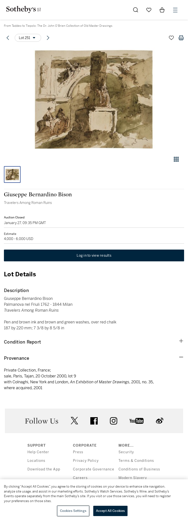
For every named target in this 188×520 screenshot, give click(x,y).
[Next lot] (48, 38)
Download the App (43, 469)
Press (78, 452)
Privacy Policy (86, 461)
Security (126, 452)
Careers (80, 478)
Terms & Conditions (136, 461)
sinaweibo (159, 421)
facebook (94, 421)
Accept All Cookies (110, 511)
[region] (94, 499)
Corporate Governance (93, 469)
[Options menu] (28, 38)
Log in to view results (94, 255)
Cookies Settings (73, 511)
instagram (113, 421)
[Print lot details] (181, 38)
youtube (136, 421)
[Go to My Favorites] (148, 10)
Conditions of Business (139, 469)
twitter (74, 421)
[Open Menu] (175, 10)
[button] (94, 99)
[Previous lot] (8, 38)
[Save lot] (171, 38)
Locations (36, 461)
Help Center (38, 452)
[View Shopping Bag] (162, 10)
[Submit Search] (135, 9)
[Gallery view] (176, 159)
